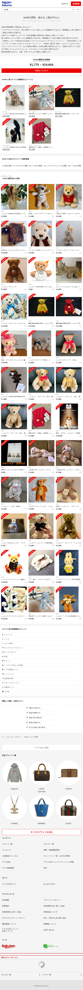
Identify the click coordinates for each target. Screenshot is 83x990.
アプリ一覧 (47, 975)
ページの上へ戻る (42, 748)
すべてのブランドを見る (42, 832)
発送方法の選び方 (34, 718)
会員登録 (75, 4)
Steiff (2, 211)
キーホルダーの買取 (20, 166)
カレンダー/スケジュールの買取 (55, 166)
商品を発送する (33, 722)
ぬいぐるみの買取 (35, 166)
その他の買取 (7, 166)
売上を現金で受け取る (35, 727)
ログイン (64, 4)
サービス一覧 (6, 975)
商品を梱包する (33, 713)
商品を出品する (33, 708)
